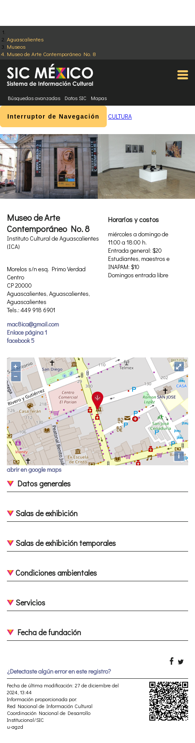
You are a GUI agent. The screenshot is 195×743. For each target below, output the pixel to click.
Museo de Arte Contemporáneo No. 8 (51, 53)
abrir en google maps (34, 469)
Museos (16, 46)
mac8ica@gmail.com (33, 324)
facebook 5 (20, 340)
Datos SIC (76, 97)
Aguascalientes (25, 39)
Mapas (99, 97)
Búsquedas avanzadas (34, 97)
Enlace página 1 (27, 332)
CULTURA (120, 116)
